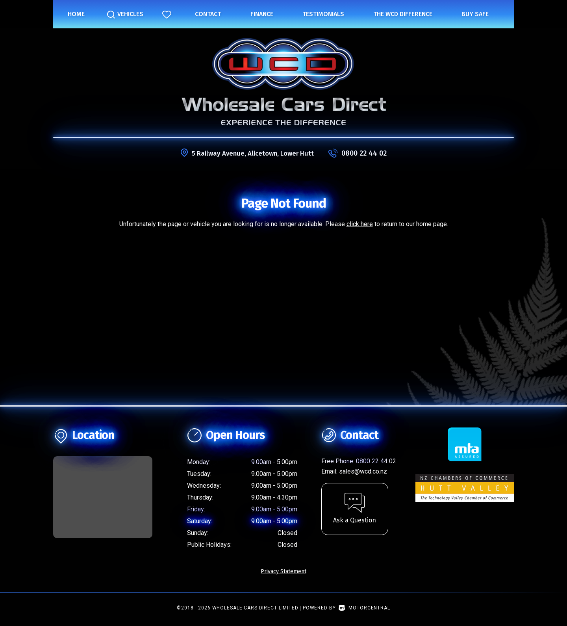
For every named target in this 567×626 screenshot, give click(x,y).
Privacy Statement (283, 571)
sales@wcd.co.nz (363, 471)
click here (359, 224)
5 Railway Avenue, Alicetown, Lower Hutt (253, 153)
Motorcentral (364, 608)
